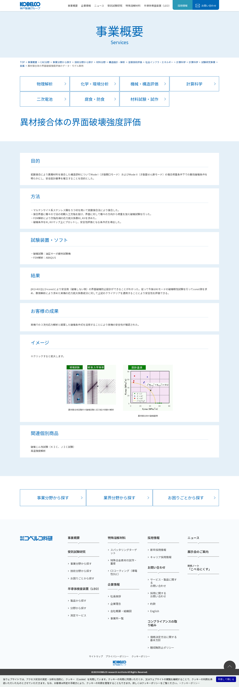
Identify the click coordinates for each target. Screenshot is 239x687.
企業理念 (115, 603)
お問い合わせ (208, 5)
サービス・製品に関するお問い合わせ (163, 583)
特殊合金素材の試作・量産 (123, 562)
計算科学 (181, 62)
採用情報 (183, 5)
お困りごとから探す (186, 497)
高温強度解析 (38, 450)
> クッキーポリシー (189, 683)
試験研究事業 (208, 62)
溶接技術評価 (135, 62)
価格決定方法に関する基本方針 (163, 638)
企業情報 (86, 5)
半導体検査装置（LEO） (157, 5)
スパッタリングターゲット (123, 551)
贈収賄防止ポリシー (162, 647)
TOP (22, 62)
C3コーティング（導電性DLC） (123, 572)
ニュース (99, 5)
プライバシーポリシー (117, 656)
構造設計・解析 (117, 62)
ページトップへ (230, 667)
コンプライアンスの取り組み (162, 623)
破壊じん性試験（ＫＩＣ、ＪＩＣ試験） (53, 446)
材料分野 (101, 62)
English (154, 611)
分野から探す (78, 608)
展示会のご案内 (198, 552)
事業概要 (73, 5)
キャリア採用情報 (160, 557)
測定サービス (78, 615)
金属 (22, 65)
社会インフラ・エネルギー (159, 62)
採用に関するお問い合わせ (158, 595)
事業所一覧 (117, 618)
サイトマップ (96, 656)
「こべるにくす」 (199, 567)
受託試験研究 (114, 5)
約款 (153, 603)
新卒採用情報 (158, 549)
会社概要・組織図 (121, 611)
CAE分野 (44, 62)
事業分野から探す (62, 62)
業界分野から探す (119, 497)
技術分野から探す (84, 62)
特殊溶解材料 (133, 5)
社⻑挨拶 (115, 596)
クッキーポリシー (140, 656)
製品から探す (78, 600)
